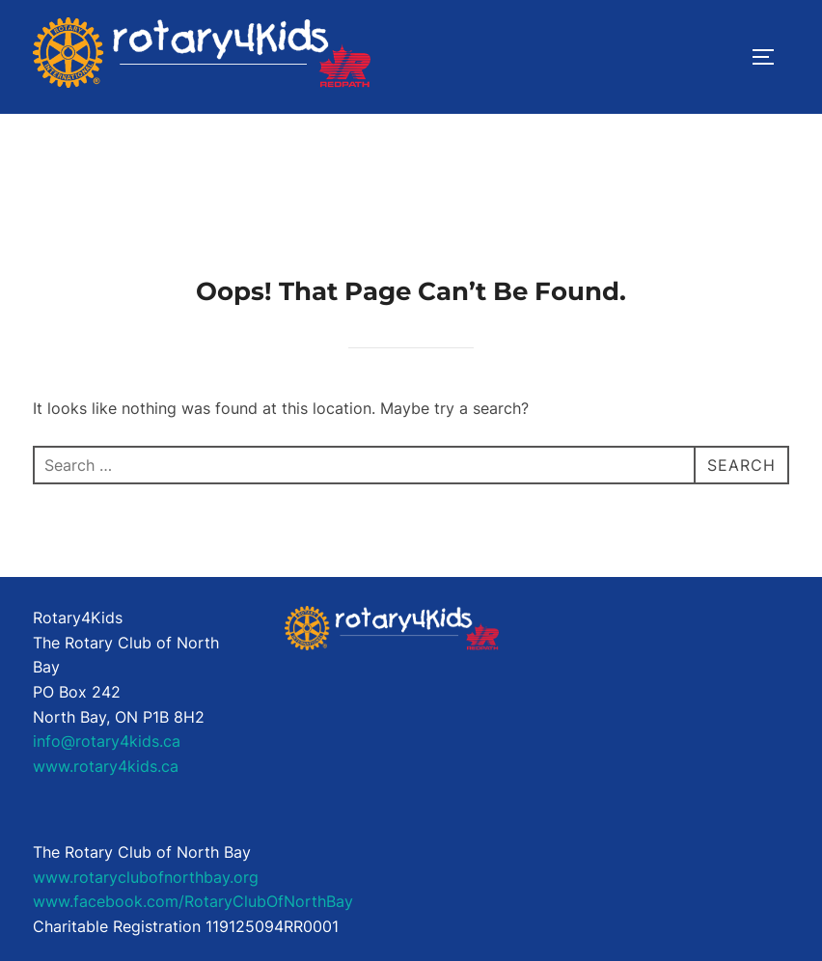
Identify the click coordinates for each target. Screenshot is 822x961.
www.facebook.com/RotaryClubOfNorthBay (193, 901)
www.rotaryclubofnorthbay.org (146, 877)
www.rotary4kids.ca (105, 766)
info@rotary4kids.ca (106, 741)
